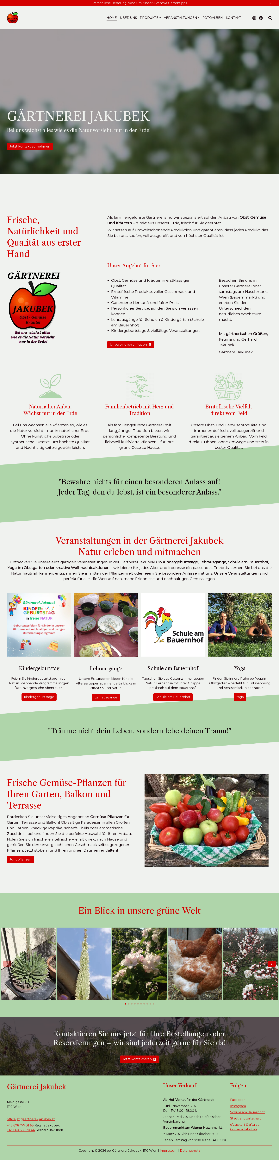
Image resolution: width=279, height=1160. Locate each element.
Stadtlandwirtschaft (245, 1118)
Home (112, 18)
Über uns (128, 18)
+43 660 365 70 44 (21, 1130)
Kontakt (233, 18)
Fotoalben (212, 18)
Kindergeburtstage (39, 697)
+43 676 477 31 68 (20, 1125)
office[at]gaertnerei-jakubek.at (31, 1119)
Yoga (240, 697)
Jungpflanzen (20, 859)
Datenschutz (190, 1150)
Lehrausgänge (106, 697)
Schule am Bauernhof (173, 697)
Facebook (237, 1100)
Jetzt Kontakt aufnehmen (29, 146)
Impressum (168, 1150)
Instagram (238, 1106)
